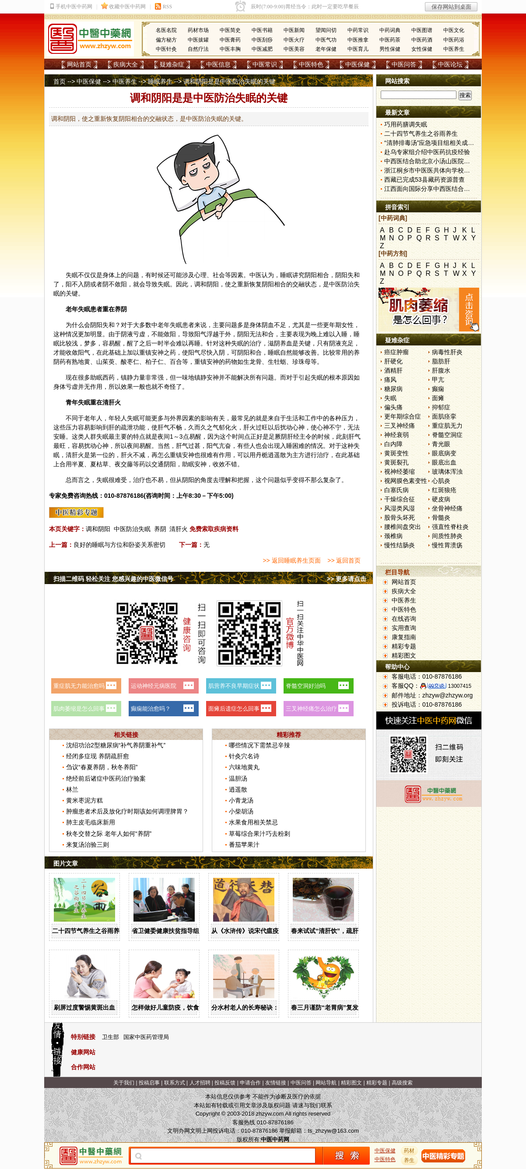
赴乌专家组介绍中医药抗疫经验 (427, 151)
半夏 (78, 464)
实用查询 (404, 627)
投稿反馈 (224, 1083)
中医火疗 (294, 40)
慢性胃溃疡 (447, 545)
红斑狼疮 (444, 489)
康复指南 (404, 637)
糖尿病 (393, 388)
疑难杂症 (172, 64)
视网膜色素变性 (405, 480)
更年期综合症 (402, 416)
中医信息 (218, 64)
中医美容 (294, 49)
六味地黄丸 (244, 767)
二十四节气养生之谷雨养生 (89, 930)
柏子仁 (154, 361)
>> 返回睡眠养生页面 (291, 560)
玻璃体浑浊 (447, 471)
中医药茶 (389, 40)
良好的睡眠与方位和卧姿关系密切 (119, 544)
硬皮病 (441, 499)
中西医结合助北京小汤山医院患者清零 (436, 161)
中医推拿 (357, 40)
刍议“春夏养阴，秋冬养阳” (101, 767)
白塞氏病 (396, 489)
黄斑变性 (396, 453)
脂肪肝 (441, 361)
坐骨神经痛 (447, 508)
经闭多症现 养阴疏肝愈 (97, 756)
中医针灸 (166, 49)
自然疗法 (198, 49)
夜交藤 (124, 464)
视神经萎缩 (399, 471)
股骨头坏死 (399, 517)
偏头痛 (393, 407)
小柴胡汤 (241, 811)
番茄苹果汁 (244, 844)
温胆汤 (238, 778)
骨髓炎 (441, 517)
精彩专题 (404, 646)
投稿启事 (149, 1083)
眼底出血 (444, 462)
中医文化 (453, 30)
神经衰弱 (396, 434)
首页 (59, 81)
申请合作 (250, 1083)
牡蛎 (280, 361)
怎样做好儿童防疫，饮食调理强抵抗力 (184, 1007)
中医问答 (404, 64)
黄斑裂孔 (396, 462)
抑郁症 (441, 407)
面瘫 (438, 397)
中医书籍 (262, 30)
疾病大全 (125, 64)
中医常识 (264, 64)
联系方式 (174, 1083)
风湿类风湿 (399, 508)
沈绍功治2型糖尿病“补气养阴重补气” (115, 745)
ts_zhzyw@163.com (333, 1130)
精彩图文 (404, 655)
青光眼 (441, 443)
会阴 (90, 324)
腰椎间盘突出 (402, 526)
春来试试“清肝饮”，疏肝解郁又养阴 (340, 930)
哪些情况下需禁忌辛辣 (259, 745)
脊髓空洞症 (447, 434)
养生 (409, 1160)
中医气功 (326, 40)
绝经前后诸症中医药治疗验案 (106, 778)
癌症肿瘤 (396, 352)
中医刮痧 (262, 40)
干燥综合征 (399, 499)
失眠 (390, 397)
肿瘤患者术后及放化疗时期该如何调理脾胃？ (127, 811)
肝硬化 (393, 361)
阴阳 (311, 274)
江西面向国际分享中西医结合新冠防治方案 (442, 188)
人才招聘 (199, 1083)
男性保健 (389, 49)
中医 (255, 274)
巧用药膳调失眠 (405, 124)
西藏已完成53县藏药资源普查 (424, 179)
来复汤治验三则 (87, 844)
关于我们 (123, 1083)
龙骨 (255, 361)
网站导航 (326, 1083)
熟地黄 (81, 361)
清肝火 (178, 528)
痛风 (390, 379)
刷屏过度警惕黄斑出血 (84, 1007)
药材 (409, 1151)
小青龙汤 (241, 800)
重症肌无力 (447, 425)
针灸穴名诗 (244, 756)
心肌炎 (441, 480)
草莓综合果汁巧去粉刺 (259, 833)
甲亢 (438, 379)
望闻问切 (326, 30)
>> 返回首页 (344, 560)
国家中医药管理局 (146, 1037)
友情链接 (275, 1083)
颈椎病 (393, 535)
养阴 (160, 528)
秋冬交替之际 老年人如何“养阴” (108, 833)
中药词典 (389, 30)
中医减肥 (262, 49)
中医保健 (357, 64)
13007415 (459, 686)
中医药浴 (453, 40)
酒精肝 (393, 370)
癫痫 (438, 388)
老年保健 (326, 49)
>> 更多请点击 (346, 578)
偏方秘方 (166, 40)
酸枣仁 (130, 361)
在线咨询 (404, 618)
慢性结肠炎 (399, 545)
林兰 (72, 789)
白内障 (393, 443)
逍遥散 (277, 454)
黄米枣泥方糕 (84, 800)
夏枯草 (99, 464)
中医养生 (453, 49)
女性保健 (421, 49)
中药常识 (357, 30)
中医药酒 (421, 40)
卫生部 (110, 1037)
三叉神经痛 (399, 425)
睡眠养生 (160, 81)
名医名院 (166, 30)
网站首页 (79, 64)
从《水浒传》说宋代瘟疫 (245, 930)
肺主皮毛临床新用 (90, 822)
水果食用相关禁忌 (253, 822)
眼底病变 (444, 453)
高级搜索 (402, 1083)
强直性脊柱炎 (450, 526)
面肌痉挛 (444, 416)
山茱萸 (105, 361)
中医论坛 (450, 64)
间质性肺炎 (447, 535)
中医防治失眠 (132, 528)
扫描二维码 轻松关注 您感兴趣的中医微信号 (113, 578)
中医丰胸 (230, 49)
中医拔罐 (198, 40)
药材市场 (198, 30)
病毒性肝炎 (447, 352)
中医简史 (230, 30)
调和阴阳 (98, 528)
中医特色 (311, 64)
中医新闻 (294, 30)
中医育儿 (357, 49)
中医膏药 (230, 40)
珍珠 (298, 361)
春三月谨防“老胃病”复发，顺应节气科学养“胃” (355, 1007)
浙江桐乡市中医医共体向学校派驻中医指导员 (445, 170)
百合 (176, 361)
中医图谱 (421, 30)
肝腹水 (441, 370)
